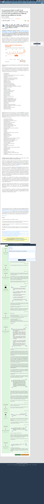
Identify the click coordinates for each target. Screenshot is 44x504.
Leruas (6, 281)
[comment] (22, 255)
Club (33, 0)
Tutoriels (7, 0)
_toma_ (5, 264)
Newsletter (20, 0)
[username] (24, 247)
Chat (16, 0)
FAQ (11, 0)
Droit (31, 0)
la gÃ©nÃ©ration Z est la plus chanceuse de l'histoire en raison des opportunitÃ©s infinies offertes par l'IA (15, 215)
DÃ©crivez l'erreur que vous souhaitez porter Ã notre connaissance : (22, 255)
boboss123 (6, 458)
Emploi (24, 0)
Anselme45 (6, 442)
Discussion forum (37, 43)
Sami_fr (5, 329)
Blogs (13, 0)
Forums (4, 0)
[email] (24, 249)
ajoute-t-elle (17, 170)
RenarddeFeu (5, 420)
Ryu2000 (5, 428)
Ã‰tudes (27, 0)
